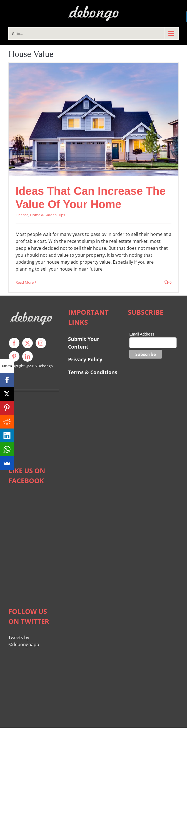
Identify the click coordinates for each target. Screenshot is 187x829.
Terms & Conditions (92, 372)
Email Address (141, 334)
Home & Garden (43, 214)
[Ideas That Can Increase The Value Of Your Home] (93, 119)
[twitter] (27, 343)
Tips (61, 214)
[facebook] (14, 343)
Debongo (45, 365)
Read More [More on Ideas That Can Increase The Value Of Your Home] (25, 282)
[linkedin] (27, 356)
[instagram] (41, 343)
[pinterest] (14, 356)
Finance (22, 214)
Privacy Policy (85, 359)
